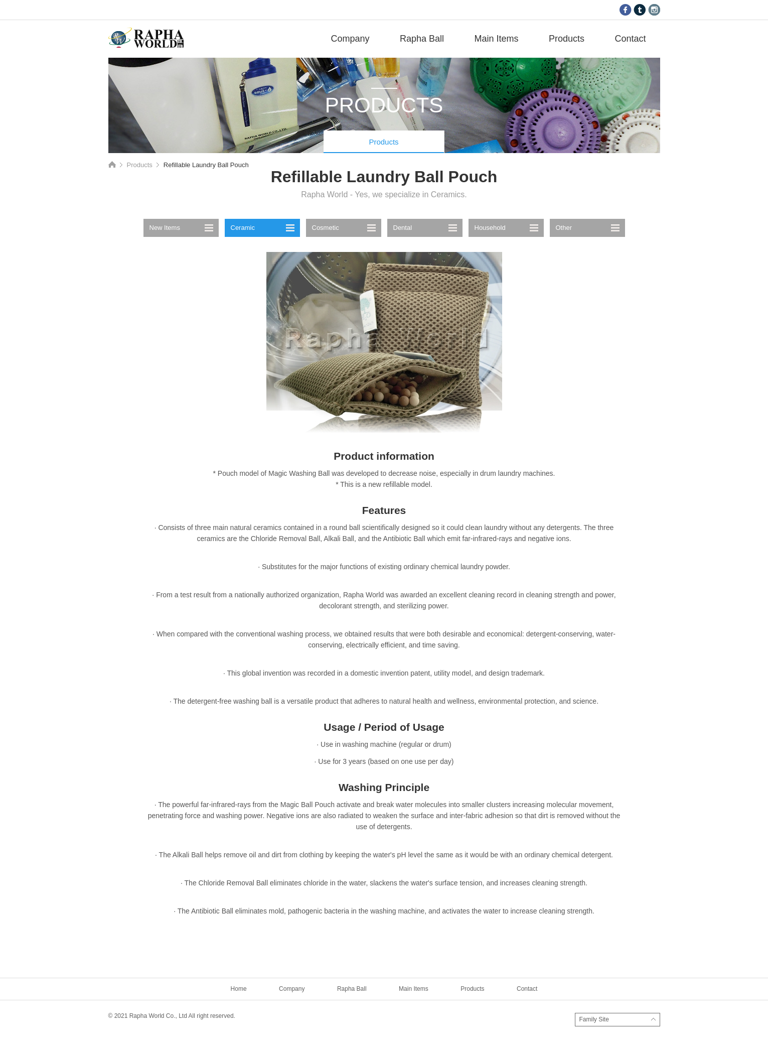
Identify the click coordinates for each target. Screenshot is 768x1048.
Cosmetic (325, 227)
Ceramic (243, 227)
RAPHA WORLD (146, 38)
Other (564, 227)
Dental (402, 227)
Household (490, 227)
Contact (630, 39)
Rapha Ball (422, 39)
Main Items (496, 39)
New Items (164, 227)
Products (566, 39)
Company (350, 39)
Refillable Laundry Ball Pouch (206, 165)
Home (112, 164)
